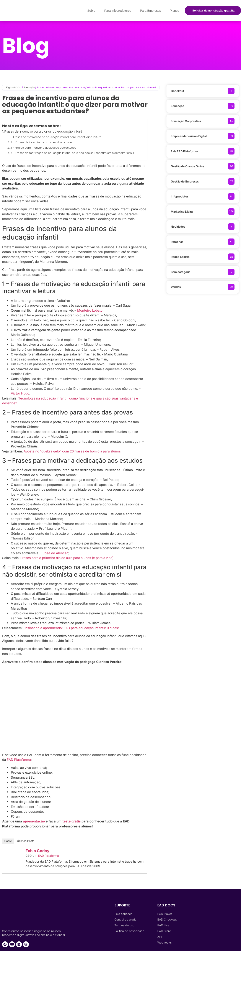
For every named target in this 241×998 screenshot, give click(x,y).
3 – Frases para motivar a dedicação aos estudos (43, 148)
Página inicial (13, 87)
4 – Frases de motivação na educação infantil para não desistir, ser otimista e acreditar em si (73, 153)
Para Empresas (150, 10)
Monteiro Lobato (90, 310)
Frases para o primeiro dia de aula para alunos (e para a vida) (66, 558)
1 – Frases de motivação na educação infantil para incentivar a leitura (55, 137)
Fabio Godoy (37, 850)
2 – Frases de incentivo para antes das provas (41, 142)
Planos (174, 10)
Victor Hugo (20, 393)
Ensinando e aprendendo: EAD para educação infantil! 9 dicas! (71, 628)
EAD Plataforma (19, 760)
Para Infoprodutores (117, 10)
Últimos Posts (25, 841)
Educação (29, 87)
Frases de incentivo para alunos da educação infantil (43, 132)
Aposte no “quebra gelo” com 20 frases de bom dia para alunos (72, 451)
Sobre (91, 10)
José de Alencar (55, 553)
